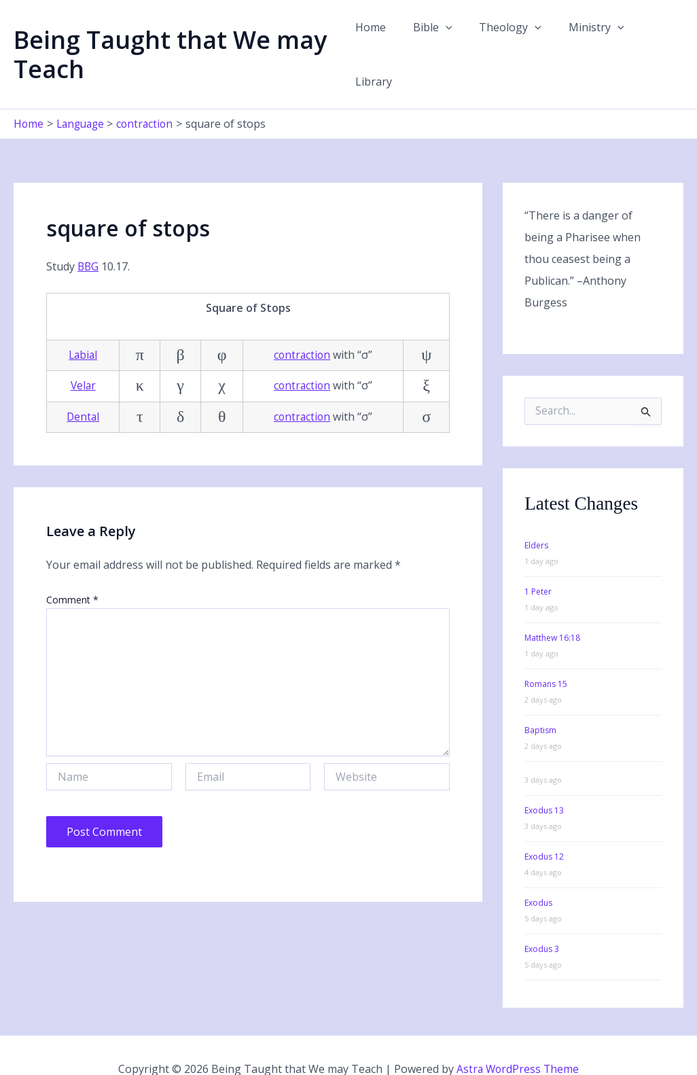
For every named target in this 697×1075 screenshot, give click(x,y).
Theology (506, 40)
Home (376, 40)
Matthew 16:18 (552, 609)
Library (654, 40)
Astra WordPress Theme (517, 1041)
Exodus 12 (544, 828)
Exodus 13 (544, 782)
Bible (433, 40)
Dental (84, 388)
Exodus (538, 874)
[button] (446, 40)
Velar (83, 357)
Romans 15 (545, 655)
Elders (536, 517)
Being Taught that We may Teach (170, 40)
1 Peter (538, 563)
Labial (83, 326)
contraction (301, 326)
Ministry (586, 40)
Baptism (540, 701)
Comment (72, 571)
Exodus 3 (541, 920)
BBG (88, 237)
